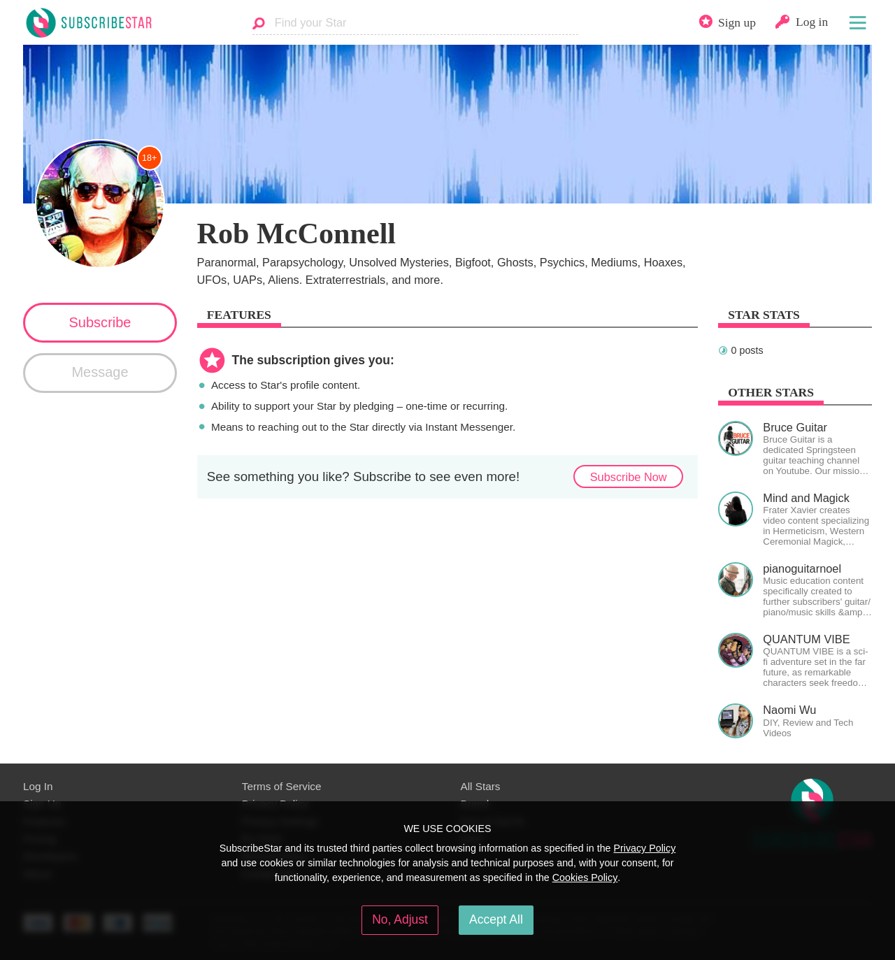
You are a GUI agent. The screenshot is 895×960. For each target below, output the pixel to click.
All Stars (481, 786)
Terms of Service (282, 786)
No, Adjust (400, 919)
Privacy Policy (644, 848)
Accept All (496, 919)
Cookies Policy (585, 877)
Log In (37, 786)
